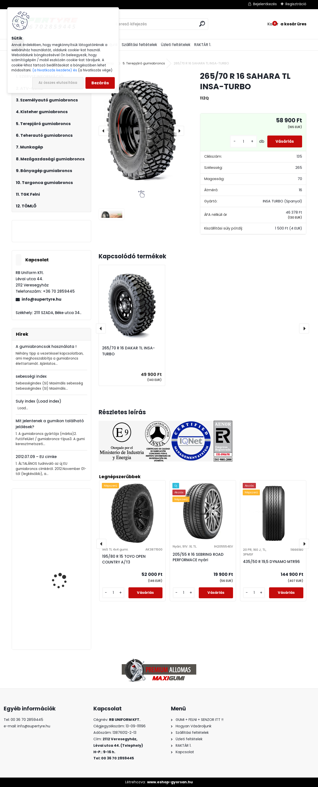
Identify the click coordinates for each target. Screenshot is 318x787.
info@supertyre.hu (41, 299)
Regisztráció (295, 3)
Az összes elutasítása (58, 82)
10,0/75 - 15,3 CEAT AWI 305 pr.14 (64, 566)
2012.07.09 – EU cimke (36, 456)
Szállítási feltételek (139, 44)
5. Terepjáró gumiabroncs (144, 63)
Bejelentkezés (265, 3)
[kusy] (239, 141)
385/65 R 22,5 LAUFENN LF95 (64, 615)
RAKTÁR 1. (202, 44)
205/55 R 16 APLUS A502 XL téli (64, 519)
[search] (202, 24)
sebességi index (31, 376)
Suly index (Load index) (38, 401)
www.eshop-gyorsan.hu (170, 782)
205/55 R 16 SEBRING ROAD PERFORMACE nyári (198, 557)
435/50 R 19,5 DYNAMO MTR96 (271, 561)
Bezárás (100, 83)
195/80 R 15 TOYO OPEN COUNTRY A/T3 (124, 559)
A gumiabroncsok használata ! (46, 346)
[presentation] (104, 131)
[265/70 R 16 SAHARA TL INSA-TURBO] (141, 130)
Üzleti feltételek (175, 44)
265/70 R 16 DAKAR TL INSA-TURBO (128, 351)
